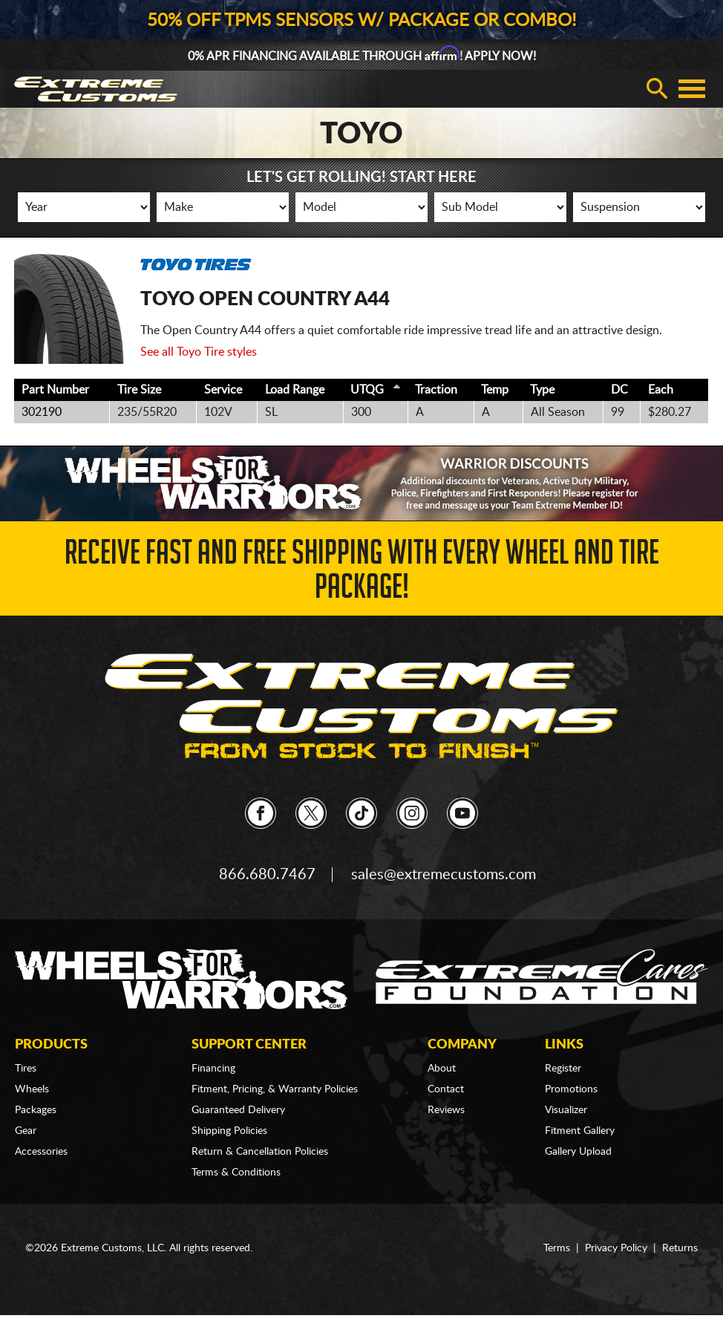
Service (223, 390)
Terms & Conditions (236, 1172)
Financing (213, 1068)
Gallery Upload (578, 1152)
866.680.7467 (267, 874)
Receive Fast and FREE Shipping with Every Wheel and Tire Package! (362, 573)
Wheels (32, 1089)
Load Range (294, 390)
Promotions (571, 1089)
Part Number (55, 390)
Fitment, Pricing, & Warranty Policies (275, 1089)
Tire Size (139, 390)
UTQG (367, 390)
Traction (436, 390)
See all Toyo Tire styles (198, 352)
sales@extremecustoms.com (443, 874)
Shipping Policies (229, 1131)
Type (542, 390)
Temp (494, 390)
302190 (42, 412)
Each (660, 390)
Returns (680, 1248)
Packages (35, 1110)
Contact (446, 1089)
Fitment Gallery (580, 1131)
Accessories (41, 1152)
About (442, 1068)
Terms (556, 1248)
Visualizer (566, 1110)
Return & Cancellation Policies (260, 1152)
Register (563, 1068)
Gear (25, 1131)
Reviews (446, 1110)
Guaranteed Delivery (238, 1110)
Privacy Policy (616, 1248)
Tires (25, 1068)
